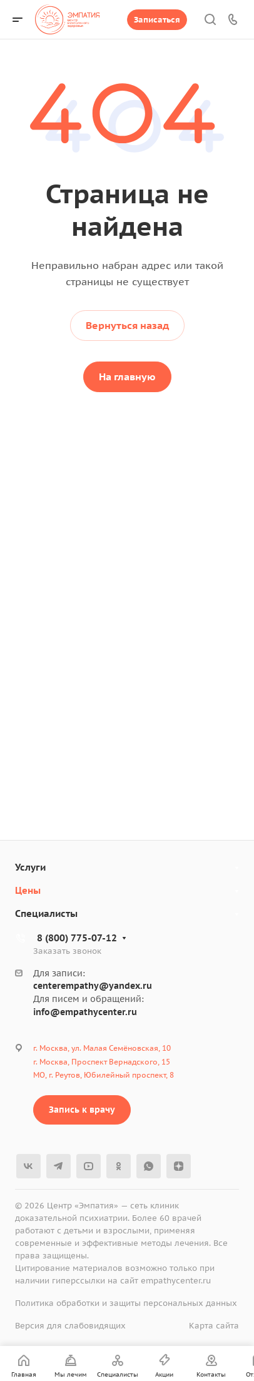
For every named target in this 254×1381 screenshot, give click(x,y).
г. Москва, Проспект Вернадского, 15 (101, 1061)
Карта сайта (214, 1325)
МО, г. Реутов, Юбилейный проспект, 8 (103, 1075)
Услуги (30, 867)
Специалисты (46, 913)
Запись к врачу (82, 1109)
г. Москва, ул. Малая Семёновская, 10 (102, 1048)
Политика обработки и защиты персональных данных (126, 1303)
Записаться (157, 19)
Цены (28, 890)
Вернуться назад (127, 325)
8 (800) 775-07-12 (77, 938)
